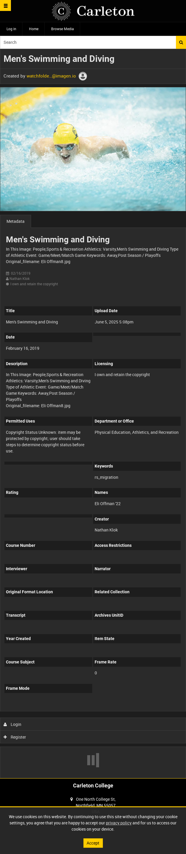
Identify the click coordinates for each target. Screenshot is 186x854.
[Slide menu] (5, 5)
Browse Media (62, 28)
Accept (93, 843)
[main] (93, 413)
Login (13, 724)
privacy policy (119, 823)
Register (15, 737)
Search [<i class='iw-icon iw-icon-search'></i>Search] (181, 42)
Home (33, 28)
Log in (11, 28)
